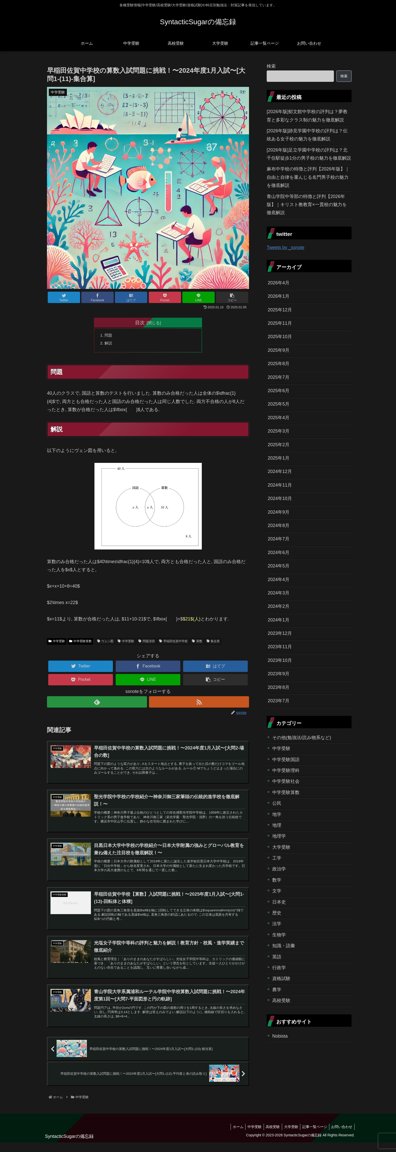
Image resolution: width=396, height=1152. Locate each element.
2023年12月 (280, 633)
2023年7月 (278, 700)
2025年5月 (278, 404)
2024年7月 (278, 538)
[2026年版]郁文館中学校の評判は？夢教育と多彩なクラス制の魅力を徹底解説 (307, 115)
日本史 (279, 902)
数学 (276, 880)
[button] (232, 297)
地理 (276, 825)
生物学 (279, 934)
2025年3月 (278, 431)
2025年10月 (280, 336)
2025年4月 (278, 417)
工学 (276, 858)
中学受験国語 (286, 759)
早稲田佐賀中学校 (173, 642)
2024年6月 (278, 552)
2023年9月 (278, 673)
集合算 (213, 642)
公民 (276, 803)
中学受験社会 (286, 781)
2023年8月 (278, 687)
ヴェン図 (105, 642)
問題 (109, 335)
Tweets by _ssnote (285, 247)
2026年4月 (278, 282)
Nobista (280, 1036)
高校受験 (281, 1000)
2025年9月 (278, 350)
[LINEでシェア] (198, 297)
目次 (140, 322)
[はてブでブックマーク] (131, 297)
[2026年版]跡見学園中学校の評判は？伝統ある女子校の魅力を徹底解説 (307, 134)
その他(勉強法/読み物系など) (301, 737)
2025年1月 (278, 458)
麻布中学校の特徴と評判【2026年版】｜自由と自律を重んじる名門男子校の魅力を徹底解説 (308, 177)
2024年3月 (278, 592)
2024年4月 (278, 579)
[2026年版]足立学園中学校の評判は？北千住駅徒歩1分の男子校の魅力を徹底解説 (309, 154)
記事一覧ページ (313, 1136)
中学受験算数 (80, 642)
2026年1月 (278, 296)
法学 (276, 923)
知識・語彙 (283, 945)
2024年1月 (278, 619)
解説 (109, 343)
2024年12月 (280, 471)
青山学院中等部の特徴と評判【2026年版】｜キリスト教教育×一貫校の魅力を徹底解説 (307, 204)
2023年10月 (280, 660)
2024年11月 (280, 485)
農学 (276, 989)
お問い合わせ (341, 1136)
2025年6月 (278, 390)
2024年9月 (278, 512)
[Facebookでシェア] (97, 297)
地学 (276, 814)
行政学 (279, 967)
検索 (271, 66)
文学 (276, 890)
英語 (276, 956)
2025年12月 (280, 309)
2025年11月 (280, 323)
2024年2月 (278, 606)
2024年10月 (280, 498)
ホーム (231, 1136)
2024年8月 (278, 525)
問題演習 (146, 642)
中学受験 (56, 642)
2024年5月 (278, 565)
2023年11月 (280, 646)
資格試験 (281, 978)
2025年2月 (278, 444)
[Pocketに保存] (165, 297)
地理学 (279, 836)
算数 (197, 642)
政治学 (279, 868)
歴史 (276, 912)
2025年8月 (278, 363)
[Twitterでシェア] (64, 297)
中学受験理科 (286, 770)
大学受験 (281, 847)
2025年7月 (278, 377)
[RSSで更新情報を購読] (199, 703)
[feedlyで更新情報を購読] (97, 703)
